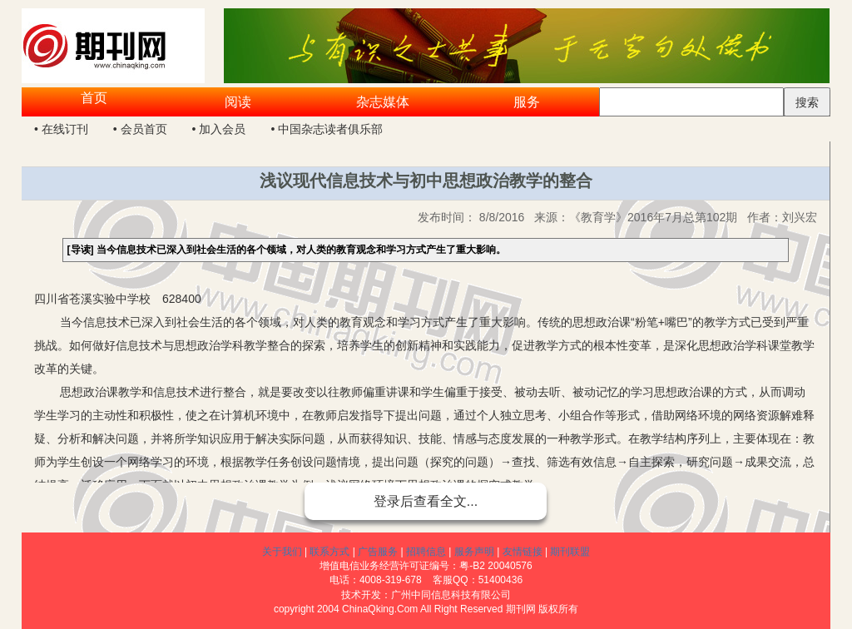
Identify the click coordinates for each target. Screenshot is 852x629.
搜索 (807, 102)
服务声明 (474, 551)
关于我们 (282, 551)
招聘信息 (426, 551)
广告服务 (378, 551)
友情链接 (522, 551)
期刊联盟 (570, 551)
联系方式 (329, 551)
